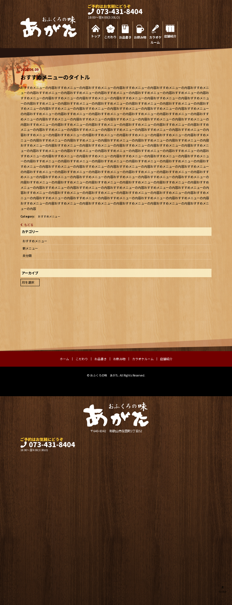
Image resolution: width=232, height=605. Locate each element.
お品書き (125, 37)
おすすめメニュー (49, 216)
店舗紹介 (170, 36)
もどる (28, 224)
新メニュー (30, 248)
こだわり (110, 37)
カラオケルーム (155, 40)
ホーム (64, 359)
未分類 (27, 255)
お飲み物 (140, 37)
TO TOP (222, 588)
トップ (95, 36)
